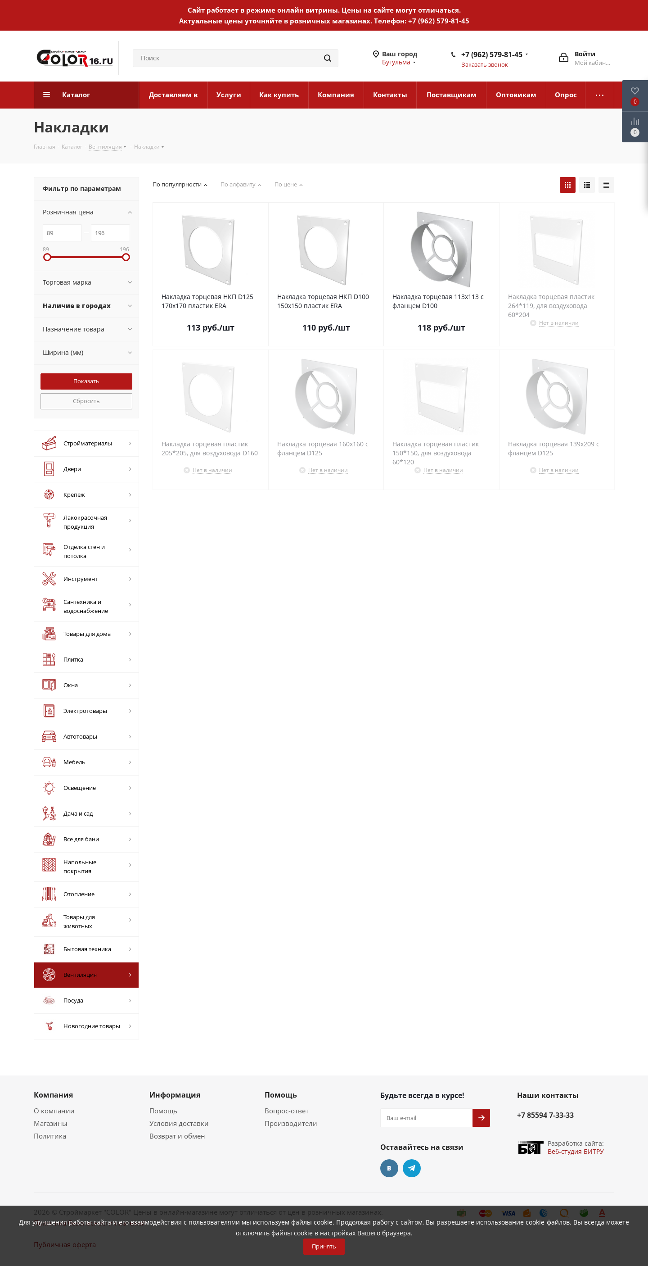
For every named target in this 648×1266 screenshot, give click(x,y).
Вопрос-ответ (287, 1110)
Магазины (51, 1123)
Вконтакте (389, 1168)
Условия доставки (179, 1123)
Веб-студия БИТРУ (576, 1151)
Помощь (163, 1110)
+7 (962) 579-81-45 (438, 20)
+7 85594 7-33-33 (545, 1115)
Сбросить (86, 401)
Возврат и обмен (177, 1135)
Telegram (412, 1168)
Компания (53, 1095)
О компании (54, 1110)
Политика (50, 1135)
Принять (324, 1246)
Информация (174, 1095)
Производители (291, 1123)
